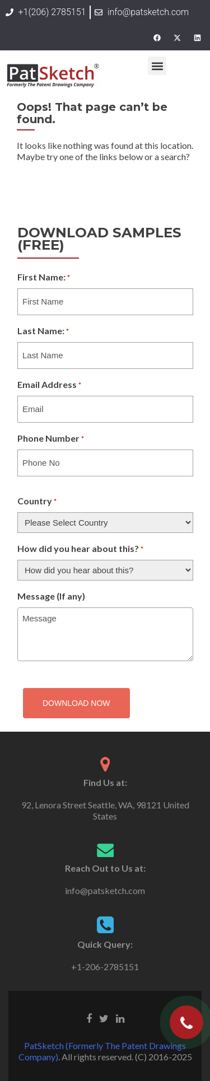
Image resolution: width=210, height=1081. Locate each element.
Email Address (49, 385)
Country (37, 501)
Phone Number (50, 439)
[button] (157, 66)
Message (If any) (51, 596)
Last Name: (43, 331)
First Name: (43, 278)
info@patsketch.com (105, 890)
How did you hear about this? (80, 549)
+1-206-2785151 (105, 966)
